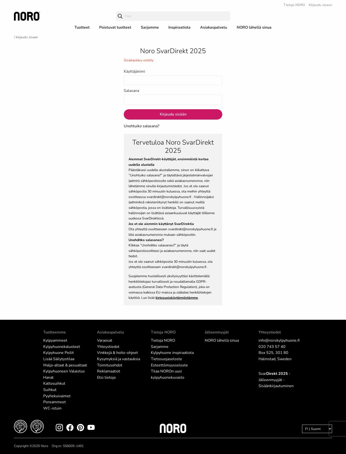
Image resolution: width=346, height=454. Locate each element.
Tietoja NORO (294, 5)
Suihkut (49, 389)
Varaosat (104, 340)
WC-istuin (52, 408)
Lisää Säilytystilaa (58, 359)
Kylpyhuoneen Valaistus (64, 371)
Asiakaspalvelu (213, 27)
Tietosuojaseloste (166, 359)
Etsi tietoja (106, 377)
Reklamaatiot (108, 371)
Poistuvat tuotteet (115, 27)
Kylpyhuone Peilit (58, 352)
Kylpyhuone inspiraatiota (172, 352)
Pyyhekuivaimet (57, 396)
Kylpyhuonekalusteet (61, 346)
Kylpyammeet (55, 340)
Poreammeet (54, 402)
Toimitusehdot (109, 365)
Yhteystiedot (108, 346)
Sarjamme (150, 27)
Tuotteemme (54, 332)
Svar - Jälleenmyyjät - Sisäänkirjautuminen (276, 380)
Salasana (131, 90)
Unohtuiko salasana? (141, 126)
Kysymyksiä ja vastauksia (118, 359)
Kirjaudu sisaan (320, 5)
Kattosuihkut (54, 383)
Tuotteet (82, 27)
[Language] (317, 429)
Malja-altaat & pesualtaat (65, 365)
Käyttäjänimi (134, 71)
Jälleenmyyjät (217, 332)
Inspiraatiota (179, 27)
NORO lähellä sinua (254, 27)
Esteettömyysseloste (169, 365)
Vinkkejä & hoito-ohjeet (117, 352)
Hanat (48, 377)
